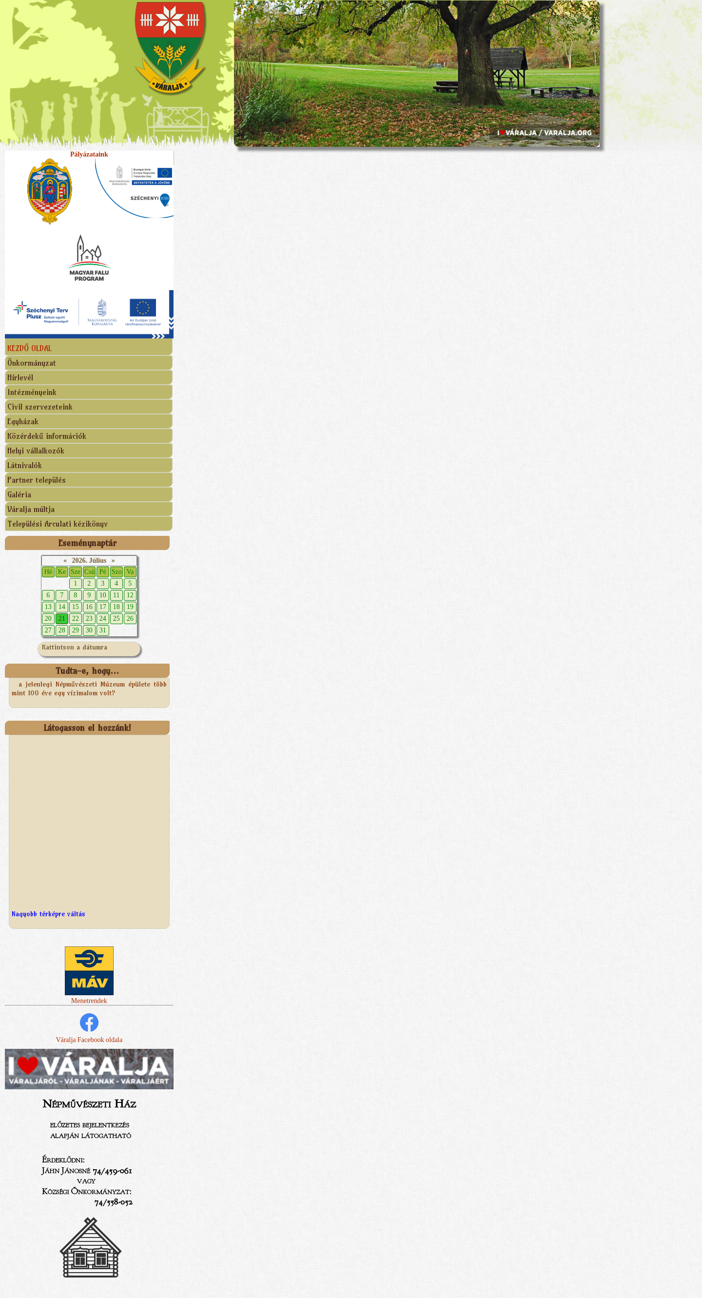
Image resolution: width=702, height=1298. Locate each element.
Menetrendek (89, 996)
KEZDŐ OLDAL (29, 348)
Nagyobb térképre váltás (48, 913)
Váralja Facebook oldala (89, 1027)
